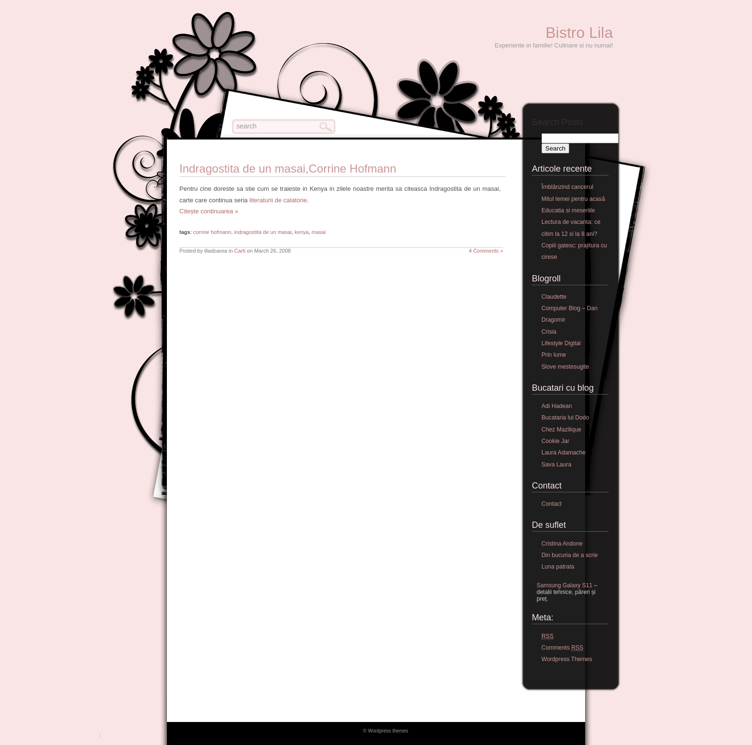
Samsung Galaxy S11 (564, 585)
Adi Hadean (556, 406)
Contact (551, 504)
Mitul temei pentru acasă (573, 199)
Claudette (553, 296)
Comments (562, 648)
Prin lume (553, 354)
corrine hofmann (212, 232)
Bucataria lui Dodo (565, 417)
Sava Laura (556, 464)
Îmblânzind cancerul (567, 187)
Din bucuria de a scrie (569, 555)
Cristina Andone (562, 543)
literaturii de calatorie (278, 200)
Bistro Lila (579, 32)
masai (319, 232)
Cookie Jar (555, 441)
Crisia (548, 331)
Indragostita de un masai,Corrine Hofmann (287, 168)
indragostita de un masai (263, 232)
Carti (239, 251)
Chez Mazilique (561, 429)
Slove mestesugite (565, 366)
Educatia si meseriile (568, 210)
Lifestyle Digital (561, 343)
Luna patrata (557, 566)
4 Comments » (486, 251)
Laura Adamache (563, 452)
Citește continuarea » (208, 211)
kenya (301, 232)
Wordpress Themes (566, 659)
